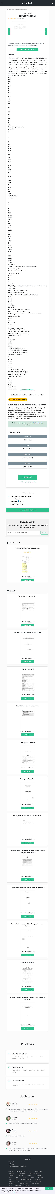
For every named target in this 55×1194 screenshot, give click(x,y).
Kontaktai (11, 1164)
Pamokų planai (35, 1183)
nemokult (27, 3)
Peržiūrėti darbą (27, 477)
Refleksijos (18, 1185)
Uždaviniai (32, 1177)
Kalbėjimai (28, 1181)
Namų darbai (27, 440)
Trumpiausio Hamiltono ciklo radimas (27, 548)
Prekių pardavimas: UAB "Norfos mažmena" (27, 815)
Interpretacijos (38, 1171)
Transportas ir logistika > (12, 9)
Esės (30, 1171)
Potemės (20, 1181)
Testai (17, 1177)
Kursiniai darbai (21, 1173)
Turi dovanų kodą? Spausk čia (27, 482)
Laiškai (16, 1179)
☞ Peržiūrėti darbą (37, 423)
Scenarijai (26, 1185)
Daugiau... (15, 1192)
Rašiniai (29, 1175)
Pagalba (11, 1163)
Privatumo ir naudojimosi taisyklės (18, 1166)
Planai (10, 1185)
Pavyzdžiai (21, 1175)
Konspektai (11, 1173)
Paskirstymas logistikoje (27, 742)
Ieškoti (44, 532)
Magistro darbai (12, 1183)
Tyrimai (24, 1177)
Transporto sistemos (27, 669)
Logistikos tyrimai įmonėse (27, 596)
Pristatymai (37, 1179)
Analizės (11, 1171)
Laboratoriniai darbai (34, 1173)
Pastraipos (11, 1181)
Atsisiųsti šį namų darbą (27, 49)
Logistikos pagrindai (27, 962)
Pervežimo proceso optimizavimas (27, 706)
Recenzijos (38, 1175)
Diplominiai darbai (21, 1171)
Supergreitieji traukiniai (27, 779)
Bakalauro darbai (24, 1183)
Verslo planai (37, 1181)
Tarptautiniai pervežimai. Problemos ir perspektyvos (27, 887)
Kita (10, 1179)
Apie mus (11, 1161)
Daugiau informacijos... (27, 389)
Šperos (10, 1177)
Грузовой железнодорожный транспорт (27, 632)
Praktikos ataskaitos (26, 1179)
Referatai (40, 1177)
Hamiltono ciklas (22, 9)
